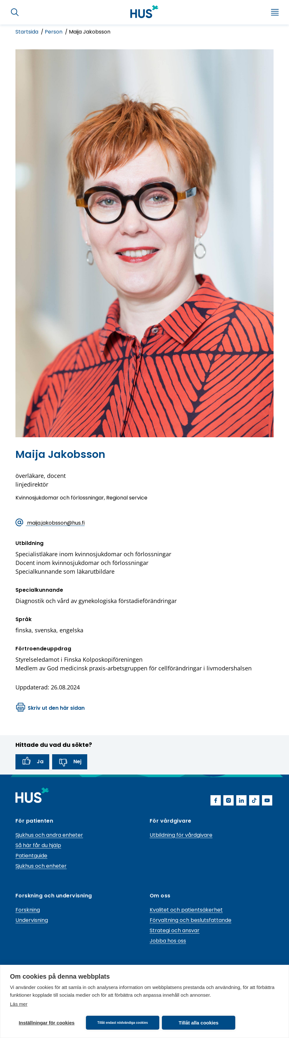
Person (54, 31)
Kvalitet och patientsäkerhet (186, 910)
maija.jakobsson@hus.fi (50, 523)
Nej (69, 761)
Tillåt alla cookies (199, 1022)
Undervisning (31, 920)
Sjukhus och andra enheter (49, 835)
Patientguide (31, 855)
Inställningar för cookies (46, 1022)
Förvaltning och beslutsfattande (190, 920)
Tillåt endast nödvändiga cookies (122, 1022)
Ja (32, 761)
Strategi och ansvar (175, 930)
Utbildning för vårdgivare (181, 835)
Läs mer (18, 1004)
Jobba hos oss (168, 940)
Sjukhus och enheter (41, 866)
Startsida (27, 31)
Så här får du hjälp (38, 845)
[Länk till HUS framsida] (144, 11)
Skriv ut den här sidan (50, 708)
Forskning (27, 910)
